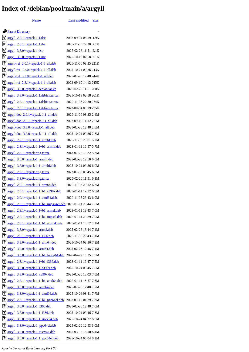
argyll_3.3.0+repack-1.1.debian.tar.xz (32, 95)
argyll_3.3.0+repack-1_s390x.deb (30, 274)
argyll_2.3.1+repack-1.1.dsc (26, 38)
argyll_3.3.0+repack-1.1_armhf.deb (31, 165)
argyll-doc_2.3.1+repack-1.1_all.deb (32, 121)
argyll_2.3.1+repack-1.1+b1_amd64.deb (34, 281)
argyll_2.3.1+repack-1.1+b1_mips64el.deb (36, 204)
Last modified (78, 20)
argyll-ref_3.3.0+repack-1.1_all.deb (31, 70)
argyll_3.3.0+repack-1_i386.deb (29, 306)
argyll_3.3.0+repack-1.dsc (25, 50)
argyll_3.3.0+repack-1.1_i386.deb (30, 312)
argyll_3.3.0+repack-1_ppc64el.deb (31, 325)
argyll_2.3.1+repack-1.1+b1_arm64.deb (34, 223)
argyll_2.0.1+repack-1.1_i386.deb (30, 236)
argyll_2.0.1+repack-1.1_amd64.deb (32, 197)
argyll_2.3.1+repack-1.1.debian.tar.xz (32, 108)
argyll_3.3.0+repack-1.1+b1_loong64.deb (35, 255)
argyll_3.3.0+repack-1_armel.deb (30, 229)
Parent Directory (18, 31)
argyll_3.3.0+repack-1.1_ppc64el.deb (32, 338)
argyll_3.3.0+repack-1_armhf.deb (30, 159)
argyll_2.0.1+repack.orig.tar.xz (28, 153)
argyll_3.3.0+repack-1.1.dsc (26, 57)
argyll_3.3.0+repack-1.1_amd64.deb (32, 293)
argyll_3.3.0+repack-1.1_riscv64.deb (32, 319)
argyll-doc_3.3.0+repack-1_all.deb (31, 127)
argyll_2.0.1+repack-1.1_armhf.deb (31, 140)
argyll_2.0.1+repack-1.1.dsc (26, 44)
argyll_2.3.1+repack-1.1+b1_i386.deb (33, 261)
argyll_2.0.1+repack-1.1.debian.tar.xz (32, 102)
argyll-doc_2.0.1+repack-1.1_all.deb (32, 114)
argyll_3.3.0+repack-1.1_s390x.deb (31, 268)
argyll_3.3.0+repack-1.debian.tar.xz (31, 89)
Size (95, 20)
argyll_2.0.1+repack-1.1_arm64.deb (31, 185)
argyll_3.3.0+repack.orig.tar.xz (28, 178)
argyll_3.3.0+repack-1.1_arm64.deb (31, 242)
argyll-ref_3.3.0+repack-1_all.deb (30, 76)
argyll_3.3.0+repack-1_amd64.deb (30, 287)
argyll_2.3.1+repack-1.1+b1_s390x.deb (34, 191)
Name (36, 20)
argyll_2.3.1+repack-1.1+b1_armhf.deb (34, 146)
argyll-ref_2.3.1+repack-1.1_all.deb (31, 82)
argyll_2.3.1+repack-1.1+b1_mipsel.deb (34, 217)
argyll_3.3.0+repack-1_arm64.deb (30, 249)
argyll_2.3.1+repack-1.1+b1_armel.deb (34, 210)
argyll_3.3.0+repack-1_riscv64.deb (31, 332)
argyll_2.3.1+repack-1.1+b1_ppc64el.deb (35, 300)
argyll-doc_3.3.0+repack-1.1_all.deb (32, 134)
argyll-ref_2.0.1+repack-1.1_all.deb (31, 63)
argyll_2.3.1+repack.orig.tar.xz (28, 172)
